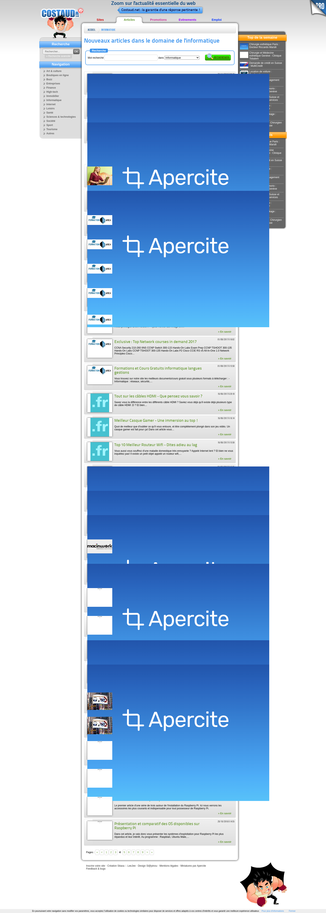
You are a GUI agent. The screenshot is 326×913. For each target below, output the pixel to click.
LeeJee (131, 865)
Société (50, 121)
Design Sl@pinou (147, 865)
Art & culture (54, 71)
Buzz (49, 79)
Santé (49, 112)
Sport (49, 125)
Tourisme (51, 129)
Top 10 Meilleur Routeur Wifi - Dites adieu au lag (155, 445)
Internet (51, 104)
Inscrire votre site (95, 865)
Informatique (108, 30)
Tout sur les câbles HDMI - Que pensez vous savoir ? (158, 397)
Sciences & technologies (61, 116)
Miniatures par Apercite (193, 865)
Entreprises (53, 83)
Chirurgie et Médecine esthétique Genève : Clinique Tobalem (260, 55)
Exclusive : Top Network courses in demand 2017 (155, 342)
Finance (51, 87)
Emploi (217, 19)
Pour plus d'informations (273, 911)
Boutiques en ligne (57, 75)
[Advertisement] (159, 153)
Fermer (292, 911)
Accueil (91, 30)
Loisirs (50, 108)
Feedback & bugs (95, 868)
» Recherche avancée (58, 56)
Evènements (187, 19)
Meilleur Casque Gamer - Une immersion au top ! (156, 421)
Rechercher (218, 57)
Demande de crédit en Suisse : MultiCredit (261, 64)
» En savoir (224, 331)
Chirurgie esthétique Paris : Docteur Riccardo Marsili (259, 46)
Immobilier (52, 96)
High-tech (52, 91)
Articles (129, 19)
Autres (50, 133)
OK (76, 51)
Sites (100, 19)
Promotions (158, 19)
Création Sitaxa (115, 865)
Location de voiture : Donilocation (256, 73)
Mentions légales (168, 865)
